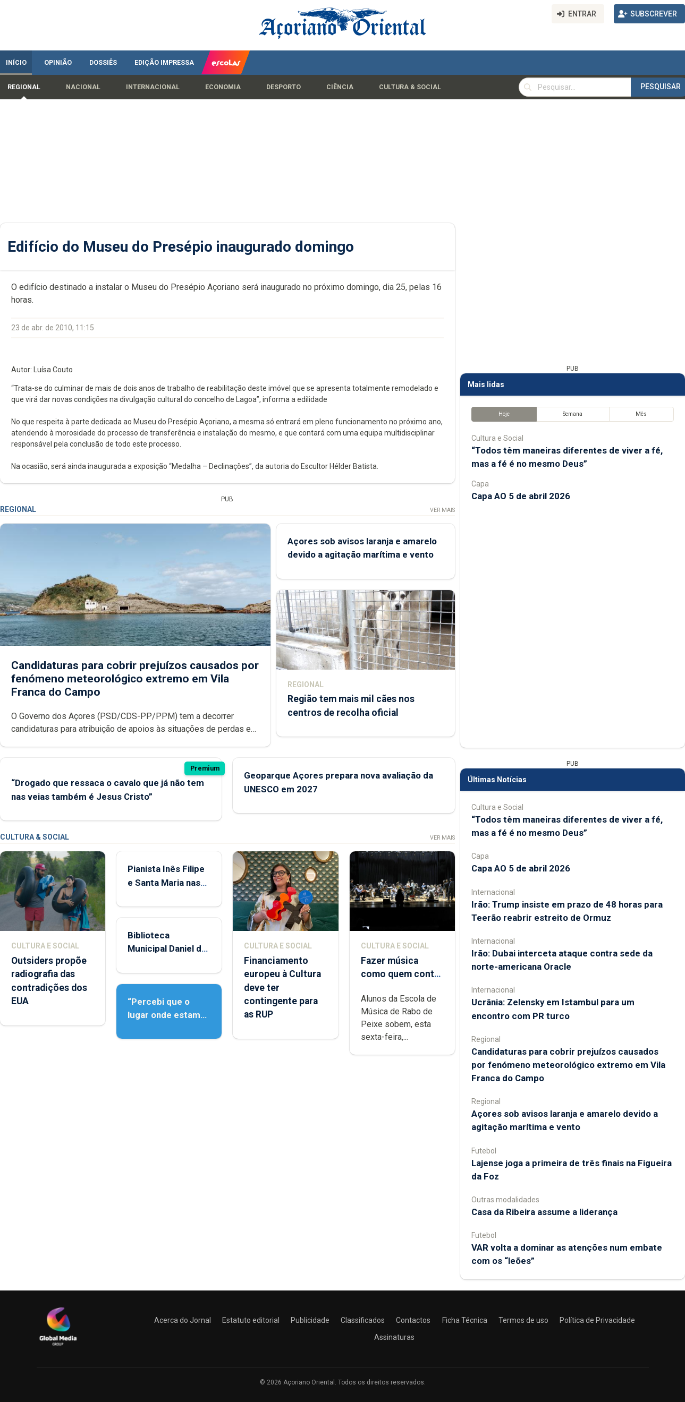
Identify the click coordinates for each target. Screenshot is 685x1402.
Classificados (363, 1320)
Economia (223, 87)
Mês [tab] (641, 414)
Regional (23, 87)
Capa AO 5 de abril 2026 (520, 496)
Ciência (339, 87)
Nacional (83, 87)
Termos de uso (523, 1320)
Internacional (153, 87)
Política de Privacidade (597, 1320)
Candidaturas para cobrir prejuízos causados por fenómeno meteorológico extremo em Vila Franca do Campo (135, 678)
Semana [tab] (572, 414)
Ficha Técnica (464, 1320)
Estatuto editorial (251, 1320)
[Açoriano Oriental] (58, 1347)
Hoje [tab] (504, 414)
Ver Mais (442, 510)
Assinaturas (394, 1337)
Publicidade (310, 1320)
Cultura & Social (410, 87)
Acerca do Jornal (182, 1320)
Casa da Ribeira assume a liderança (544, 1212)
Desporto (283, 87)
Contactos (413, 1320)
